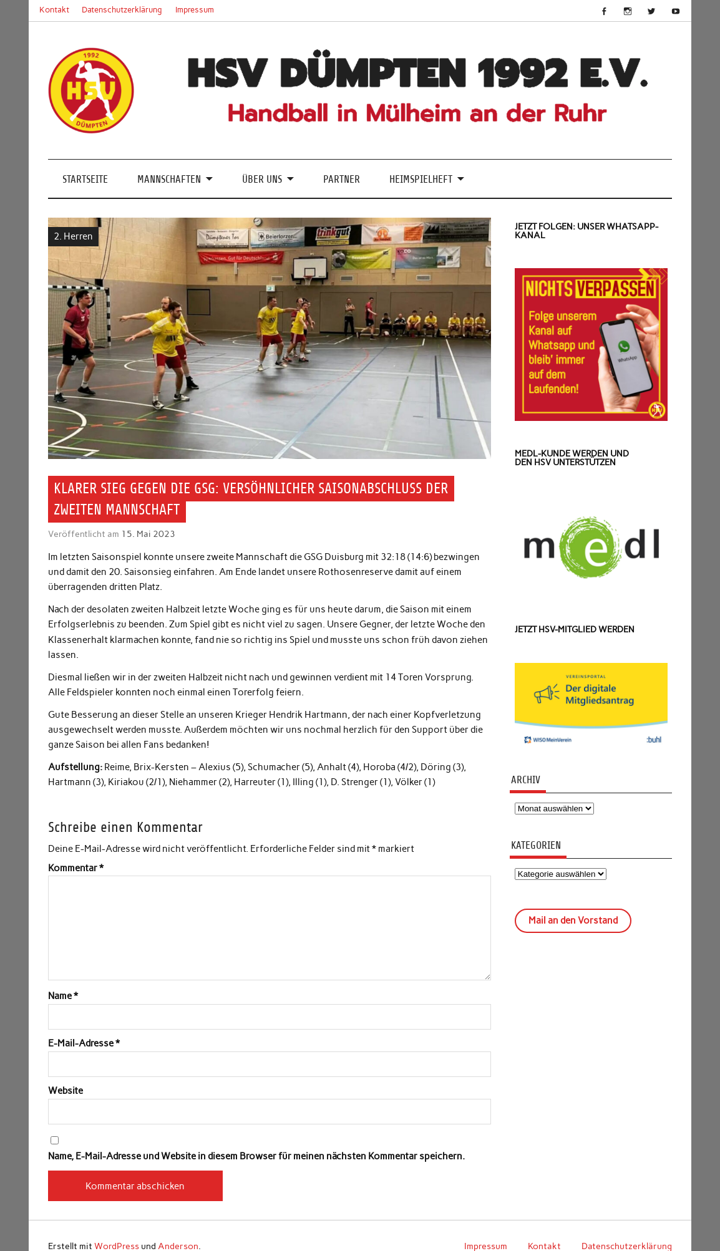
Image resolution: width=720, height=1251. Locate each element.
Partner (341, 179)
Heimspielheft (420, 179)
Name (63, 996)
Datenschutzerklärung (122, 9)
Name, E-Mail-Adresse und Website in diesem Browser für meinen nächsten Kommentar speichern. (256, 1156)
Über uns (262, 179)
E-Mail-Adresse (84, 1043)
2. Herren (73, 236)
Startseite (85, 179)
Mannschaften (169, 179)
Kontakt (54, 9)
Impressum (194, 9)
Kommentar (76, 868)
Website (65, 1091)
